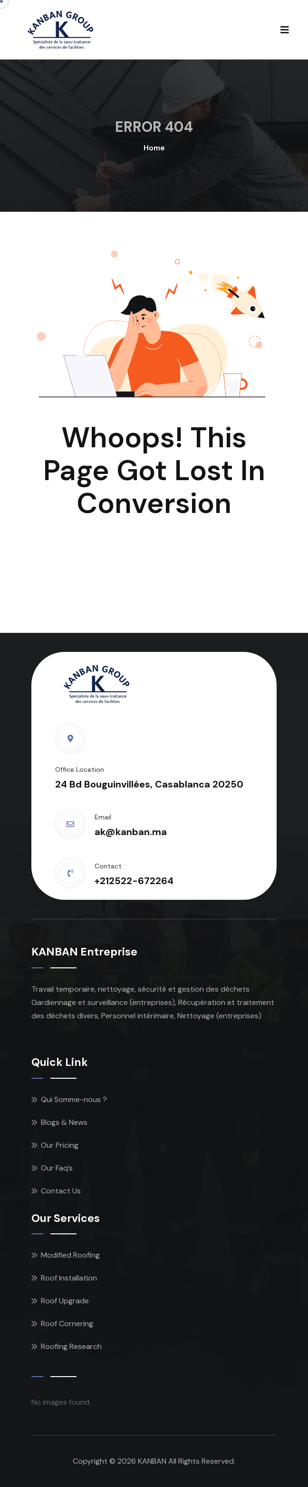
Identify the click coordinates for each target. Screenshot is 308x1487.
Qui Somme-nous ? (74, 1099)
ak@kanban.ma (131, 832)
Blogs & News (64, 1122)
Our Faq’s (57, 1168)
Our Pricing (59, 1145)
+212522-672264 (134, 881)
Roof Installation (69, 1278)
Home (154, 148)
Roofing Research (71, 1346)
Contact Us (61, 1191)
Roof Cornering (67, 1324)
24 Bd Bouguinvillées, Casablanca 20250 (149, 784)
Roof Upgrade (65, 1301)
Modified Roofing (70, 1255)
